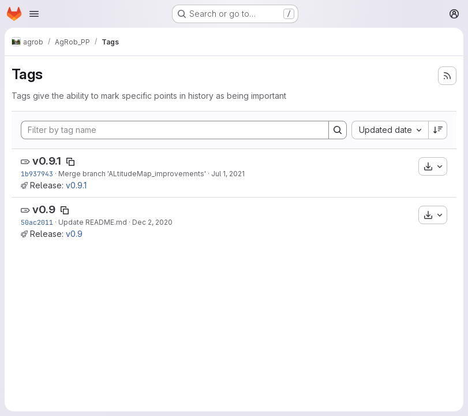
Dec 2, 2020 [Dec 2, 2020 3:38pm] (152, 222)
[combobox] (389, 130)
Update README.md (92, 222)
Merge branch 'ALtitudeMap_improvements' (132, 173)
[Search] (337, 130)
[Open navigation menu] (34, 14)
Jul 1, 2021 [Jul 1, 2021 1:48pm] (228, 173)
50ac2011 (37, 222)
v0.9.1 (46, 161)
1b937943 (37, 173)
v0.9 (43, 209)
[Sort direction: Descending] (438, 130)
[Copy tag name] (70, 162)
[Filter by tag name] (175, 130)
